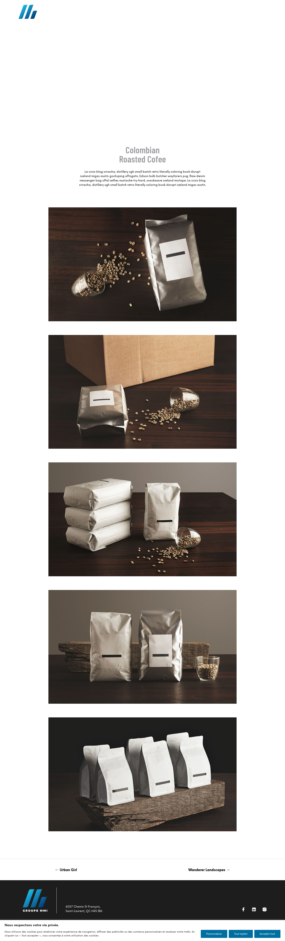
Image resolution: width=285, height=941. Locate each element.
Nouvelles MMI (206, 14)
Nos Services (89, 14)
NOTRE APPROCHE (117, 14)
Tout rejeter (241, 933)
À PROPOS (228, 14)
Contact (247, 14)
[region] (142, 930)
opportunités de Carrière (172, 14)
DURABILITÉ (141, 14)
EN (260, 14)
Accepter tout (267, 933)
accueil (68, 14)
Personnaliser (214, 933)
